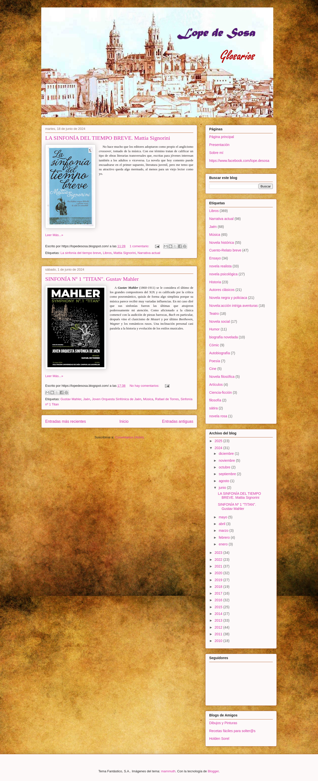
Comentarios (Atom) (129, 437)
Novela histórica (221, 243)
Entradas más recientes (65, 421)
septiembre (228, 474)
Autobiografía (219, 353)
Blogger (213, 771)
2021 (219, 566)
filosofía (215, 400)
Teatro (214, 314)
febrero (225, 537)
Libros (107, 253)
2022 (219, 560)
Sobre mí (216, 153)
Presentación (219, 145)
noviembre (227, 460)
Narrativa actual (149, 253)
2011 (219, 634)
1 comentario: (140, 246)
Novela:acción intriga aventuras (233, 306)
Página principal (221, 137)
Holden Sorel (219, 739)
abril (222, 524)
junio (223, 488)
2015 (219, 607)
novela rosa (218, 416)
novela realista (220, 266)
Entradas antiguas (177, 421)
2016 (219, 600)
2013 (219, 620)
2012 (219, 627)
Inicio (123, 421)
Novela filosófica (222, 377)
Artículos (216, 385)
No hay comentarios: (145, 386)
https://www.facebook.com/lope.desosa (239, 161)
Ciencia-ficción (220, 392)
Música (148, 399)
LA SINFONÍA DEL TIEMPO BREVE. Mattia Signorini (107, 138)
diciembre (227, 454)
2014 (219, 614)
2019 (219, 580)
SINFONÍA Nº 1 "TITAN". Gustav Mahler (92, 279)
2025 (219, 441)
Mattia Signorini (125, 253)
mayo (223, 517)
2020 (219, 573)
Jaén (86, 399)
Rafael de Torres (167, 399)
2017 (219, 593)
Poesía (214, 361)
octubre (225, 467)
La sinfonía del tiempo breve (80, 253)
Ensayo (215, 258)
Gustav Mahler (70, 399)
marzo (224, 530)
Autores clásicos (222, 290)
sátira (213, 408)
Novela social (219, 321)
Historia (215, 282)
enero (224, 544)
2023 (219, 553)
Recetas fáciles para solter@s (232, 731)
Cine (212, 369)
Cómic (214, 345)
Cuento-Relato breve (225, 250)
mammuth (168, 771)
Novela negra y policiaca (228, 298)
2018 (219, 587)
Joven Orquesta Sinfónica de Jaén (116, 399)
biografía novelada (223, 337)
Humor (214, 329)
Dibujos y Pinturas (223, 723)
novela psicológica (223, 274)
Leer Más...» (54, 235)
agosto (224, 481)
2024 (219, 448)
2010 (219, 641)
